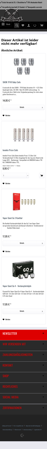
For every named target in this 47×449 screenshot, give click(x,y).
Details (31, 107)
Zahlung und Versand (6, 426)
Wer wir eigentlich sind (18, 426)
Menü (6, 24)
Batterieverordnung (27, 430)
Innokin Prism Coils (10, 150)
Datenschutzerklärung (7, 430)
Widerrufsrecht (17, 430)
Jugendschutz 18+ (38, 430)
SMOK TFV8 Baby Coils (12, 82)
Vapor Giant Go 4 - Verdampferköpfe (17, 286)
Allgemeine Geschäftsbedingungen (33, 426)
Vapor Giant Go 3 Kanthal (12, 218)
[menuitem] (6, 24)
